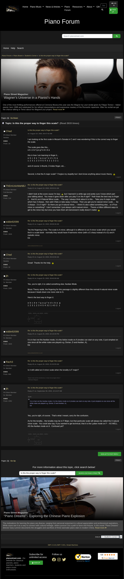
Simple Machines (72, 545)
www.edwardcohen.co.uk (35, 245)
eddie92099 (12, 221)
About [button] (90, 7)
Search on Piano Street (89, 473)
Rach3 (9, 361)
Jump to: (98, 537)
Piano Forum (68, 8)
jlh (7, 275)
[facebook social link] (54, 560)
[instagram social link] (59, 560)
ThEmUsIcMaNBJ (16, 185)
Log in (113, 4)
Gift (98, 7)
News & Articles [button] (53, 7)
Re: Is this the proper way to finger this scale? (45, 185)
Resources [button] (77, 7)
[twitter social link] (64, 560)
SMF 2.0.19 (52, 545)
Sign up (113, 11)
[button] (6, 48)
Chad (9, 131)
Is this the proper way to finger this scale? (43, 130)
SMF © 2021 (61, 545)
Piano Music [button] (36, 7)
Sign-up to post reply (109, 454)
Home (25, 7)
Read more (59, 110)
